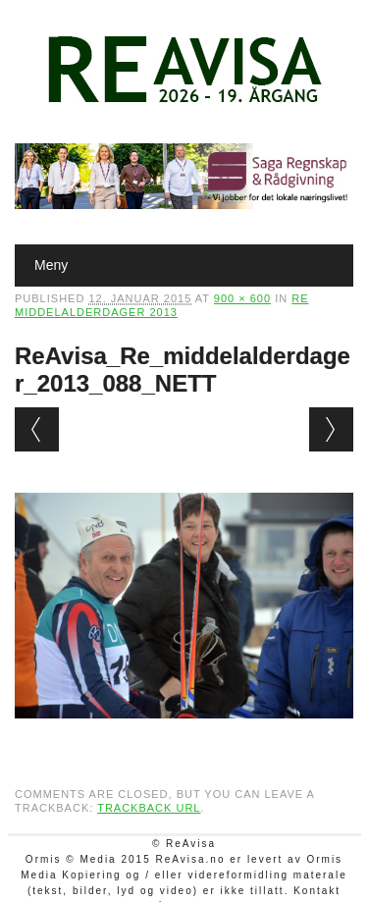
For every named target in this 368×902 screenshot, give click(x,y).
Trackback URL (148, 808)
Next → (331, 429)
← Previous (37, 429)
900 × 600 (242, 298)
